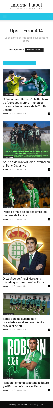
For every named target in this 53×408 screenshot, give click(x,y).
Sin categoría (8, 94)
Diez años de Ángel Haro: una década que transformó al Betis (23, 280)
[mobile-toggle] (4, 16)
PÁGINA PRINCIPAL (34, 50)
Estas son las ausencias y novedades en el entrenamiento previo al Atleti (23, 322)
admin (5, 113)
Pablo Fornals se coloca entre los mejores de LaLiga (25, 213)
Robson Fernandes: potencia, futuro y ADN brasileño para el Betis (26, 384)
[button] (49, 16)
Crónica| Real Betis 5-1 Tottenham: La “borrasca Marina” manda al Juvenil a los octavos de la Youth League (25, 104)
